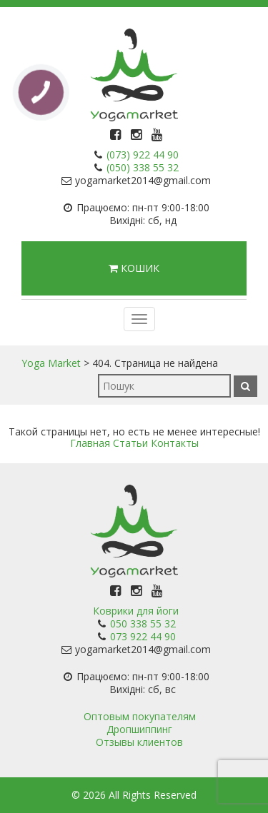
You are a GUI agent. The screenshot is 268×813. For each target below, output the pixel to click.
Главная (90, 443)
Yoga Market (51, 363)
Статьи (130, 443)
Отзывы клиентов (139, 742)
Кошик (134, 268)
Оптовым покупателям (140, 716)
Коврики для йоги (136, 610)
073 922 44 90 (143, 636)
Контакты (175, 443)
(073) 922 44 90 (142, 154)
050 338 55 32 (143, 623)
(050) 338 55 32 (142, 167)
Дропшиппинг (139, 729)
